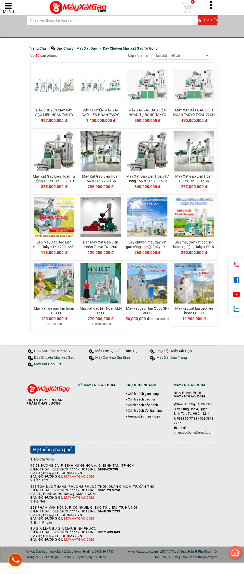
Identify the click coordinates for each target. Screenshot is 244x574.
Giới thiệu (51, 557)
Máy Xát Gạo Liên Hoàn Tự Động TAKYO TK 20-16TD (147, 178)
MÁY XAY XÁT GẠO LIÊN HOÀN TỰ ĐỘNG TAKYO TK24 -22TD (147, 114)
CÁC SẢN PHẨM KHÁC (52, 351)
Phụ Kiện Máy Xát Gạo (174, 351)
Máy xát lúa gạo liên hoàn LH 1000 (54, 310)
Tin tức (67, 557)
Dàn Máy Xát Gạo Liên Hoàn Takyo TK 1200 (100, 244)
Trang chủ (33, 557)
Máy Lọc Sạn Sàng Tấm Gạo (117, 351)
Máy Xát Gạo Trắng (171, 358)
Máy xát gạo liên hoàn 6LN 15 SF (101, 310)
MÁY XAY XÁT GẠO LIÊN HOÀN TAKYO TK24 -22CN (194, 112)
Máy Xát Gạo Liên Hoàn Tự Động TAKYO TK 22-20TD (54, 178)
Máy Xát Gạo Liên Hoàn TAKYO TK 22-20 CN (100, 178)
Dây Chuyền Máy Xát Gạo (54, 358)
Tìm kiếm (207, 20)
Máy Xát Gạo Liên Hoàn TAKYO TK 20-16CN (194, 178)
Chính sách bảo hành (143, 405)
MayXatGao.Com (79, 476)
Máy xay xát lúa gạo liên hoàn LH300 (194, 310)
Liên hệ (101, 557)
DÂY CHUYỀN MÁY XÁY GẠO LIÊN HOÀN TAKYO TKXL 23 (54, 114)
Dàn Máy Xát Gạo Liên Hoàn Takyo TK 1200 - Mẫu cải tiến (54, 246)
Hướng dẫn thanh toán (144, 416)
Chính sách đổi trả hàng (145, 410)
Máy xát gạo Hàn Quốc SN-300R (147, 310)
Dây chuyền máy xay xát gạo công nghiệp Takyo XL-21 (147, 246)
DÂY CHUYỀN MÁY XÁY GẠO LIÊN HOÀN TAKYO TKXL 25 (101, 114)
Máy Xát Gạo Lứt (47, 364)
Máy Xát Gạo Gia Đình (112, 358)
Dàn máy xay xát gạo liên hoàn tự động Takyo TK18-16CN (194, 246)
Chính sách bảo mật (142, 399)
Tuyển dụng (84, 557)
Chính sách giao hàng (143, 394)
